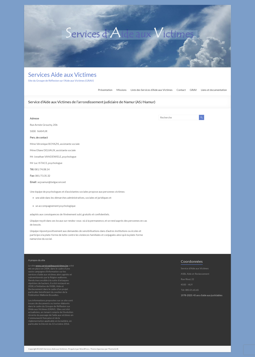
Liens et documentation (214, 89)
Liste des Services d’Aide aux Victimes (151, 89)
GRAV (193, 89)
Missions (121, 89)
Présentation (105, 89)
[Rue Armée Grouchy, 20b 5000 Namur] (120, 140)
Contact (181, 89)
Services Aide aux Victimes (62, 74)
